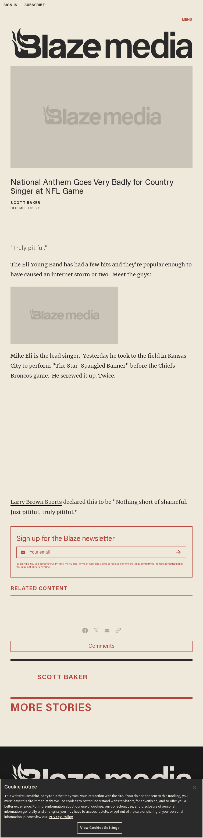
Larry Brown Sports (36, 501)
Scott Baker (25, 203)
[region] (101, 808)
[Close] (194, 787)
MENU (187, 20)
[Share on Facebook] (85, 630)
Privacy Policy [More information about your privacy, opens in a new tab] (61, 817)
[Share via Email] (107, 630)
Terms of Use (86, 564)
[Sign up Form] (101, 552)
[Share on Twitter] (96, 630)
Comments (101, 646)
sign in (10, 5)
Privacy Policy (63, 564)
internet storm (70, 274)
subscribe (34, 5)
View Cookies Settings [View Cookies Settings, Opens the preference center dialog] (100, 828)
